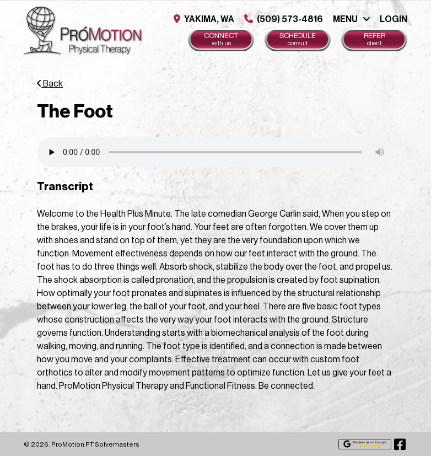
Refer (374, 39)
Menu (345, 19)
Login (393, 19)
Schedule (297, 39)
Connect (221, 39)
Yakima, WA (204, 19)
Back (50, 83)
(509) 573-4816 (283, 19)
